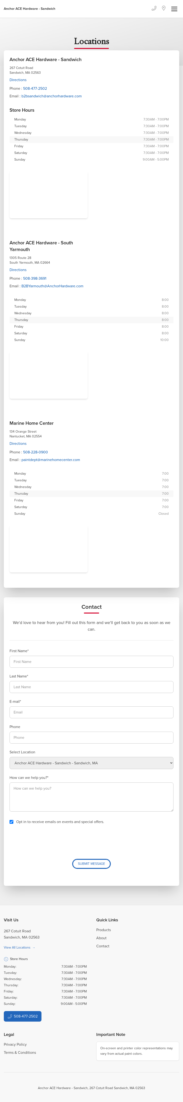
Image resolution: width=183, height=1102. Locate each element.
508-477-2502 (35, 88)
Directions (18, 80)
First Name (18, 651)
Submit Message (91, 863)
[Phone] (154, 9)
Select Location (22, 752)
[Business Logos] (29, 8)
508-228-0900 (35, 452)
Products (103, 930)
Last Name (18, 676)
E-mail (15, 701)
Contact (102, 946)
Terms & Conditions (20, 1052)
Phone (15, 726)
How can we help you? (28, 777)
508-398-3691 (34, 278)
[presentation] (46, 839)
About (101, 938)
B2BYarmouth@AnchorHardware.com (52, 286)
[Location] (164, 9)
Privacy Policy (15, 1044)
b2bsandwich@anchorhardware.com (51, 96)
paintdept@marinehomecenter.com (50, 459)
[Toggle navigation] (174, 9)
